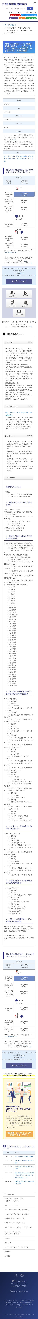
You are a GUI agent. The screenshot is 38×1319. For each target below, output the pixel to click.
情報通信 (7, 1238)
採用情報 (19, 1307)
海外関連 (7, 1256)
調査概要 (19, 341)
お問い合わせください (10, 252)
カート (22, 18)
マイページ (13, 18)
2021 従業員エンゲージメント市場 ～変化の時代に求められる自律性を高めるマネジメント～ (24, 1175)
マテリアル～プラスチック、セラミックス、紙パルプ (13, 1233)
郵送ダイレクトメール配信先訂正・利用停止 (19, 1302)
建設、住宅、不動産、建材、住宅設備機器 (15, 156)
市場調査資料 (12, 25)
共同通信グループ (27, 1305)
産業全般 (7, 1251)
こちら (14, 139)
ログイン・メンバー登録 (28, 15)
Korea (21, 12)
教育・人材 (8, 1243)
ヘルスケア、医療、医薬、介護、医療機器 (17, 1214)
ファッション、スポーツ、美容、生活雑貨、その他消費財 (14, 1200)
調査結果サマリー (19, 405)
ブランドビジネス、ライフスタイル (15, 1223)
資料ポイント (19, 435)
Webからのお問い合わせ (19, 1291)
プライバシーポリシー (11, 1300)
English (12, 12)
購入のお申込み (19, 281)
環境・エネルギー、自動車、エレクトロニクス (18, 1227)
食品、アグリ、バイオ (11, 1205)
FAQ (18, 1305)
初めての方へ (15, 15)
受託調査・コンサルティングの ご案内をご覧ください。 (19, 1134)
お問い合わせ (31, 18)
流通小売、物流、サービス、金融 (14, 1218)
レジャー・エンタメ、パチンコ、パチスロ (17, 1247)
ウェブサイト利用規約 (27, 1300)
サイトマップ (31, 12)
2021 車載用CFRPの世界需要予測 (24, 1156)
